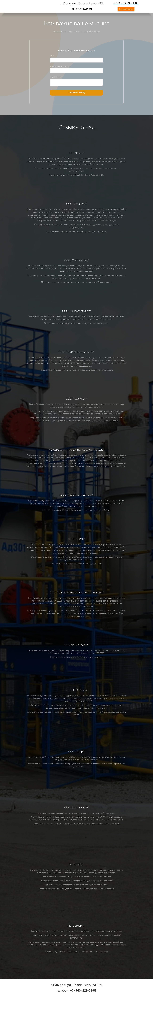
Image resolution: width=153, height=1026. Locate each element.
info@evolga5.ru (82, 8)
